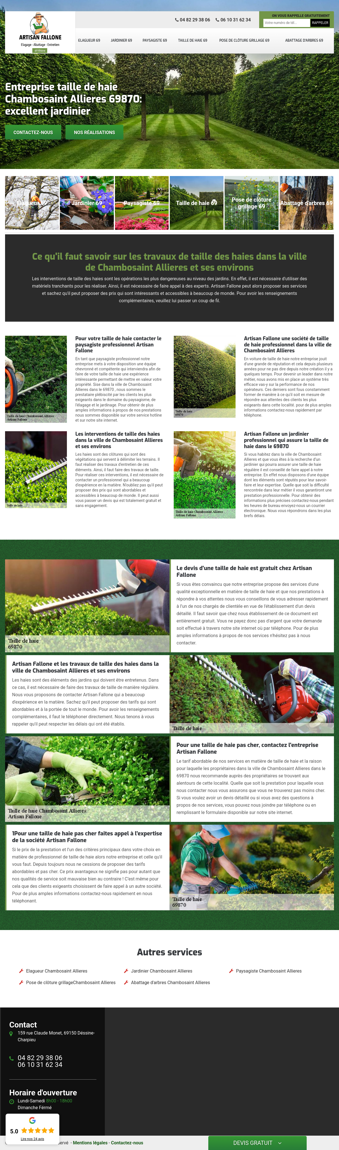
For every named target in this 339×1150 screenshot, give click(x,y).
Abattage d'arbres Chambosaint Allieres (170, 982)
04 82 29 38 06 (192, 20)
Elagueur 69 (89, 40)
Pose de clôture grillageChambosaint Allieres (71, 982)
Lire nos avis (32, 1139)
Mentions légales (90, 1142)
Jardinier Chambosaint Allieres (161, 971)
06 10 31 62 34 (233, 20)
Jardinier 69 (121, 40)
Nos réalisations (94, 132)
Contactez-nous (33, 132)
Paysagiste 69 (155, 40)
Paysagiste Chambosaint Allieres (269, 971)
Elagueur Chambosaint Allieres (56, 971)
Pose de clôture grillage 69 (244, 40)
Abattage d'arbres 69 (304, 40)
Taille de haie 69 (192, 40)
